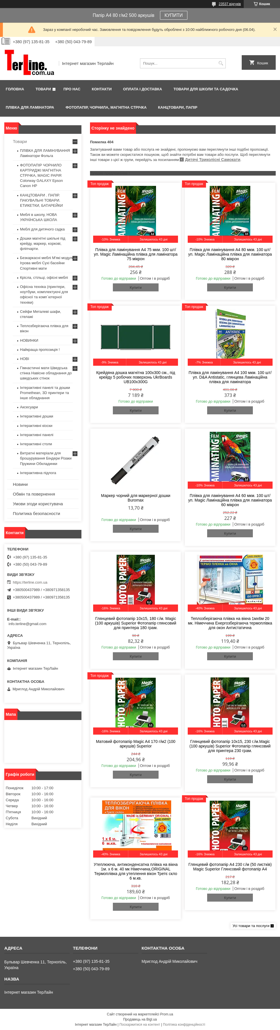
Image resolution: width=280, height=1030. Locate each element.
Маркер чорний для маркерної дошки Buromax (136, 497)
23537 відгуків (230, 4)
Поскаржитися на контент (139, 1025)
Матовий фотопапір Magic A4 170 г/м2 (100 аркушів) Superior (135, 743)
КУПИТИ (174, 15)
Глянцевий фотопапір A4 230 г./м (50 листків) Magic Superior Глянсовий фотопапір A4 (229, 866)
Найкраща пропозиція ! (40, 349)
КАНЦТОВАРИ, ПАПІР (177, 107)
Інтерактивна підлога (38, 473)
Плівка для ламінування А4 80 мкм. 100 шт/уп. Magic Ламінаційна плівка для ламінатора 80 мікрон (230, 254)
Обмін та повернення (34, 494)
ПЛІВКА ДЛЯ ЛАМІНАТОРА (30, 107)
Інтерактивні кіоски (36, 425)
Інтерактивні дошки (36, 416)
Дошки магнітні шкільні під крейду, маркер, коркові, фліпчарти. (42, 243)
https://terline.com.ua (30, 582)
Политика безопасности (36, 513)
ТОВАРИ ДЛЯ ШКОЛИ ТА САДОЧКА (205, 89)
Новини (20, 484)
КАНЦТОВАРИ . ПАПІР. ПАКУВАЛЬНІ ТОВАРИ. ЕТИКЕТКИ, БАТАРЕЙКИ (41, 200)
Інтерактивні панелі (36, 435)
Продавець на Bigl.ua (140, 1019)
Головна (15, 89)
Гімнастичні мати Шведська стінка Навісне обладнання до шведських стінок (46, 373)
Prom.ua (166, 1014)
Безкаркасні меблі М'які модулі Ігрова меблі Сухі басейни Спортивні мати (46, 263)
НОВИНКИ (29, 340)
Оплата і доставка (142, 89)
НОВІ (24, 359)
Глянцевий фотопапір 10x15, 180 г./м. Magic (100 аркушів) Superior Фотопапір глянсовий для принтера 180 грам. (135, 623)
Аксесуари (29, 407)
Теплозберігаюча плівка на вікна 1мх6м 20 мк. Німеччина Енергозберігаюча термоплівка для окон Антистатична (230, 623)
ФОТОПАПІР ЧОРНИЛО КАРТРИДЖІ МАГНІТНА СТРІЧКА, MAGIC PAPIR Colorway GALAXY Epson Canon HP (41, 175)
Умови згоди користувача (38, 503)
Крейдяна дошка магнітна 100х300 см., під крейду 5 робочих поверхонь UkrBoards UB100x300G (135, 377)
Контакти (102, 89)
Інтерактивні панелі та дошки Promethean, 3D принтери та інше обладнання (45, 392)
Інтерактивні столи (36, 444)
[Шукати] (221, 63)
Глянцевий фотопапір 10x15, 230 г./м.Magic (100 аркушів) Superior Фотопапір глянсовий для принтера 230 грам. (230, 746)
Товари (43, 89)
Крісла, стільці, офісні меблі (44, 277)
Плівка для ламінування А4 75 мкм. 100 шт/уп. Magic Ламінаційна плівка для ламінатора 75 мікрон (135, 254)
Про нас (71, 89)
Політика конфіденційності (184, 1025)
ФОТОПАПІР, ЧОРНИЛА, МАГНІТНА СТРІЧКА (106, 107)
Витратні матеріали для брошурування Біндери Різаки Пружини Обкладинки (46, 458)
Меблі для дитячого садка (42, 229)
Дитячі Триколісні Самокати (212, 159)
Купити (136, 287)
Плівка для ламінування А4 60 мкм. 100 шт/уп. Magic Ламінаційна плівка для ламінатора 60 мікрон (230, 500)
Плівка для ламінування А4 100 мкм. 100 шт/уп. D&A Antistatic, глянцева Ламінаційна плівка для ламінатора (230, 377)
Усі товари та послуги (251, 926)
